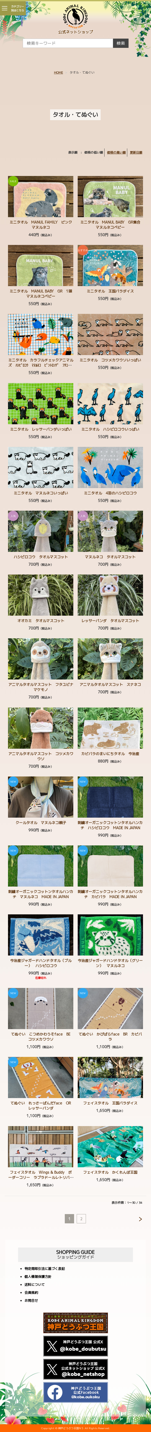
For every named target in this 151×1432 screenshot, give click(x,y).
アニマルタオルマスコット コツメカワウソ (40, 756)
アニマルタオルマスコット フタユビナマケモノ (40, 687)
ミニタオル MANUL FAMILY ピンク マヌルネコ (43, 225)
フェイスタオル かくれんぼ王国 (110, 1172)
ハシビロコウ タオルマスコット (41, 556)
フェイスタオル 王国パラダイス (110, 1103)
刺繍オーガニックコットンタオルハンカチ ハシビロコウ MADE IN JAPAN (110, 825)
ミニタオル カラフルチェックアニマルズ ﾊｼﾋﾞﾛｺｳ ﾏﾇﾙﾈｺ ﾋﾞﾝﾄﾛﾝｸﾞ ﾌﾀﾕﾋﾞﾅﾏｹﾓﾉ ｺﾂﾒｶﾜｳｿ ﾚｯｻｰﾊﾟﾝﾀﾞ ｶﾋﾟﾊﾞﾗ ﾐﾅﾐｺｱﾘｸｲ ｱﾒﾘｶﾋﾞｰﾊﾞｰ (40, 368)
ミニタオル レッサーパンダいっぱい (40, 429)
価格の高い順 (116, 152)
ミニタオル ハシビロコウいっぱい (110, 429)
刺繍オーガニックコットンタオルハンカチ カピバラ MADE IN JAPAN (110, 894)
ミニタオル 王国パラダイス (110, 291)
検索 (121, 43)
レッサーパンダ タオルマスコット (110, 620)
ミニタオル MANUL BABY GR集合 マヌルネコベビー (112, 225)
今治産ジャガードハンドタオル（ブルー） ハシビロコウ (40, 963)
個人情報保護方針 (38, 1277)
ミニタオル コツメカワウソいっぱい (110, 360)
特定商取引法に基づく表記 (45, 1269)
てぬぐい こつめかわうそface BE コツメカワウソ (42, 1037)
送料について (35, 1285)
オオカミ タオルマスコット (40, 620)
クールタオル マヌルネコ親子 (40, 822)
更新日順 (136, 152)
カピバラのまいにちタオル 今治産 (110, 753)
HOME (58, 72)
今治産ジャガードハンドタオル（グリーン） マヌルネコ (110, 963)
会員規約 (31, 1293)
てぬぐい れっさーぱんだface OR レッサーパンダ (42, 1106)
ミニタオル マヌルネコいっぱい (41, 493)
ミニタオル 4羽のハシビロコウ (110, 493)
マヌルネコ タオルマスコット (110, 556)
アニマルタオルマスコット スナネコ (110, 684)
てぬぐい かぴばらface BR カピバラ (110, 1037)
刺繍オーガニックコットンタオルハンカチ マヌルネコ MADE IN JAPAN (40, 894)
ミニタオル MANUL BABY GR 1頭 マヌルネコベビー (43, 294)
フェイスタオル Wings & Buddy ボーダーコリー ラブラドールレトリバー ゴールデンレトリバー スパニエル (42, 1177)
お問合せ (31, 1301)
